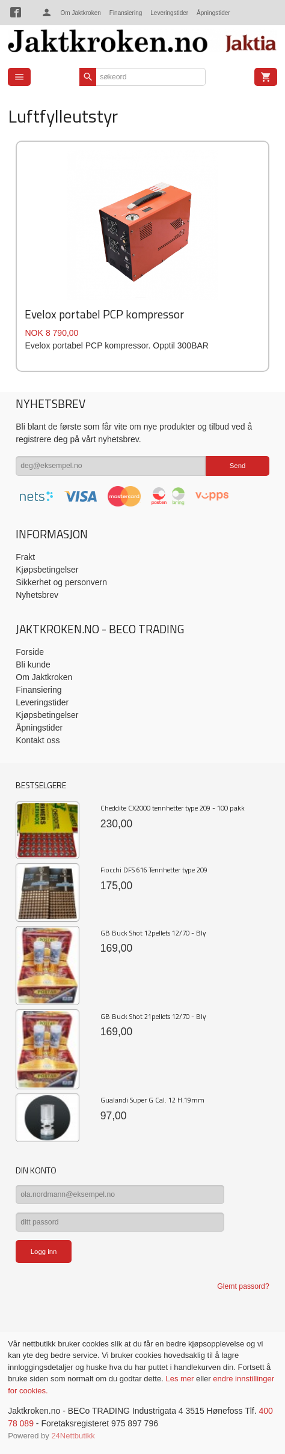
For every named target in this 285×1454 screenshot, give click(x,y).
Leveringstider (169, 13)
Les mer (180, 1378)
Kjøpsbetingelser (47, 569)
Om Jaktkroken (81, 13)
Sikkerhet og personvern (61, 582)
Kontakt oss (38, 740)
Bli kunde (33, 664)
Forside (30, 652)
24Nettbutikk (72, 1435)
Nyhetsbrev (37, 595)
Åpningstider (213, 13)
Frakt (25, 557)
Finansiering (125, 13)
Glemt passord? (243, 1286)
